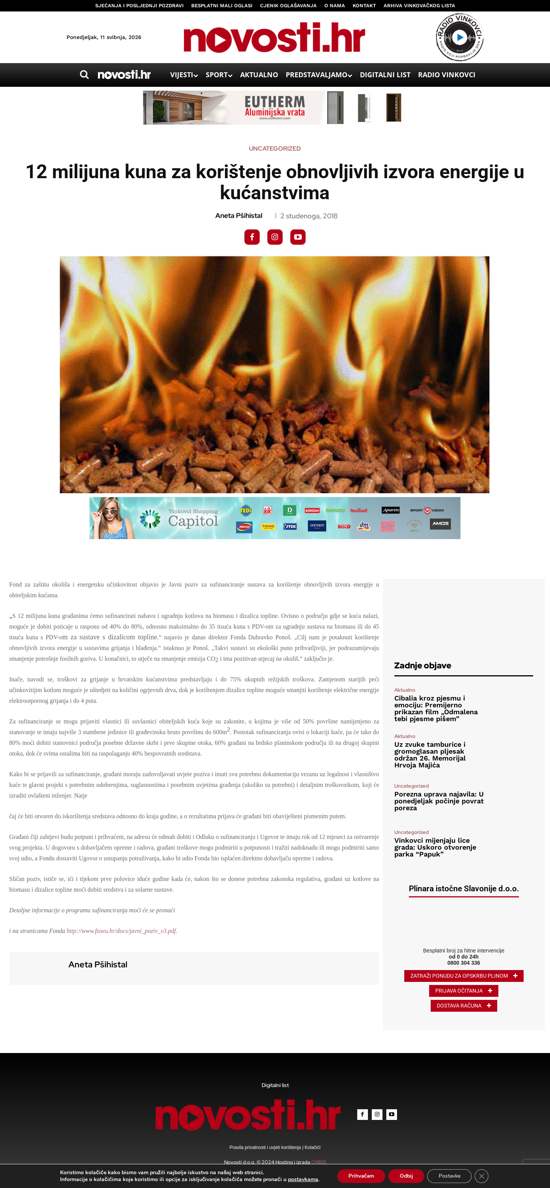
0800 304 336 (463, 963)
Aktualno (404, 689)
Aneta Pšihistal (238, 215)
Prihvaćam (360, 1176)
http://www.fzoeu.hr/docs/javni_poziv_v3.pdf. (122, 931)
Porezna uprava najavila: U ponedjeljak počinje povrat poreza (439, 801)
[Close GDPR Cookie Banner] (483, 1176)
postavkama (301, 1179)
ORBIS (318, 1162)
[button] (84, 74)
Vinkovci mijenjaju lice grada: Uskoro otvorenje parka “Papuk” (435, 847)
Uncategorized (275, 149)
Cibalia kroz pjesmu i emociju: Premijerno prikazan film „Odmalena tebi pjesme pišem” (436, 708)
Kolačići (312, 1147)
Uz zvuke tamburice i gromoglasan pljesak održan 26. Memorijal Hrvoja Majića (430, 754)
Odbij (406, 1176)
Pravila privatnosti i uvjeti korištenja (265, 1147)
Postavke (450, 1176)
